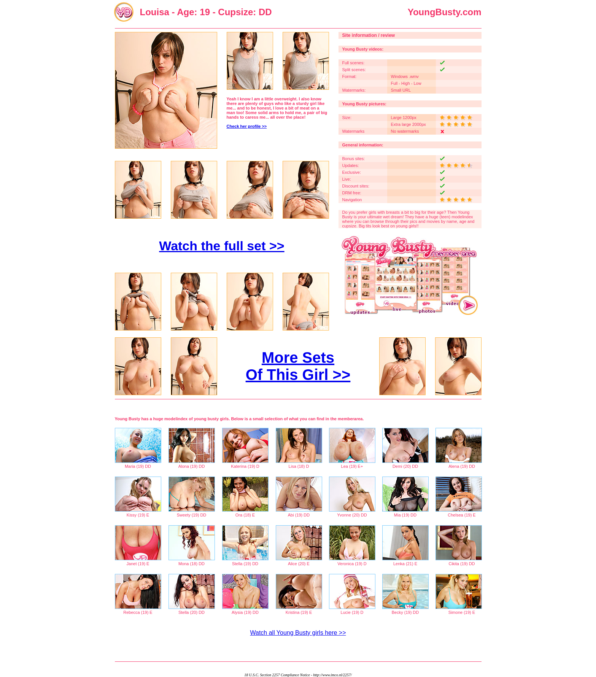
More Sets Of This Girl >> (298, 366)
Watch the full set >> (221, 245)
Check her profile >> (247, 126)
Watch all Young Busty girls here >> (298, 632)
